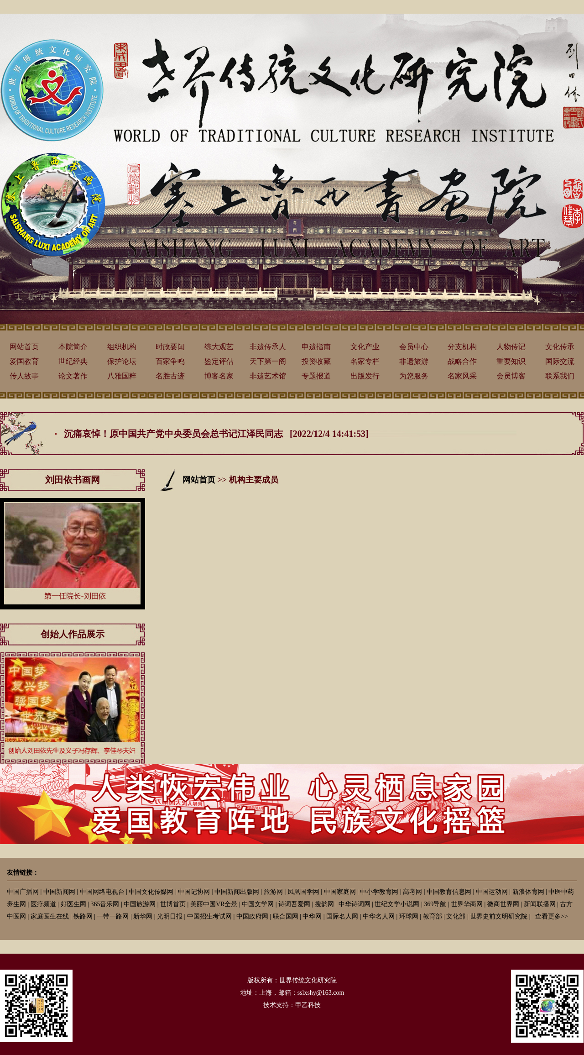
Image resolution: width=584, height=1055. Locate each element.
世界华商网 (467, 904)
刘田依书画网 (72, 480)
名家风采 (462, 376)
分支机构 (462, 347)
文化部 (455, 916)
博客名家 (219, 376)
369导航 (435, 904)
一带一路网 (113, 916)
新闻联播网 (540, 904)
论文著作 (73, 376)
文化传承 (559, 347)
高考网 (412, 891)
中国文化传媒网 (151, 891)
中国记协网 (194, 891)
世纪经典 (73, 361)
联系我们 (559, 376)
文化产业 (365, 347)
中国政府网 (252, 916)
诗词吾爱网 (294, 904)
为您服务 (413, 376)
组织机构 (121, 347)
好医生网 (73, 904)
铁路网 (83, 916)
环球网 (408, 916)
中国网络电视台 (102, 891)
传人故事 (24, 376)
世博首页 (173, 904)
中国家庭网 (340, 891)
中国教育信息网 (449, 891)
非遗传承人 (268, 347)
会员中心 (413, 347)
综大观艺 (219, 347)
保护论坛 (121, 361)
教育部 (432, 916)
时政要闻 (170, 347)
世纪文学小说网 (397, 904)
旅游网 (273, 891)
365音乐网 (104, 904)
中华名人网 (379, 916)
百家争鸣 (170, 361)
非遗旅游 (413, 361)
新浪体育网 (528, 891)
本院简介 (73, 347)
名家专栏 (365, 361)
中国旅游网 (140, 904)
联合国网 (285, 916)
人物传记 (511, 347)
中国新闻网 (59, 891)
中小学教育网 (379, 891)
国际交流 (559, 361)
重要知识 (511, 361)
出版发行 (365, 376)
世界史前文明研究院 (498, 916)
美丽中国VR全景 (213, 904)
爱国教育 (24, 361)
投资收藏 (316, 361)
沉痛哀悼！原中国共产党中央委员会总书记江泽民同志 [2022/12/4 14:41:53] (216, 434)
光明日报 (169, 916)
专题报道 (316, 376)
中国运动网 (492, 891)
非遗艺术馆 (268, 376)
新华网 (142, 916)
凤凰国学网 (303, 891)
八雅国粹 (121, 376)
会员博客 (511, 376)
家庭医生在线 (50, 916)
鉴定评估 (219, 361)
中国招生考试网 (209, 916)
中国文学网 (258, 904)
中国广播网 (23, 891)
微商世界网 (503, 904)
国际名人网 (342, 916)
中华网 (312, 916)
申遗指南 (316, 347)
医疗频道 (43, 904)
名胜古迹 (170, 376)
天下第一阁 (268, 361)
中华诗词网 (354, 904)
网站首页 (24, 347)
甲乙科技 (308, 1005)
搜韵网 (324, 904)
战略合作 (462, 361)
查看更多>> (551, 916)
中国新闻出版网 (236, 891)
